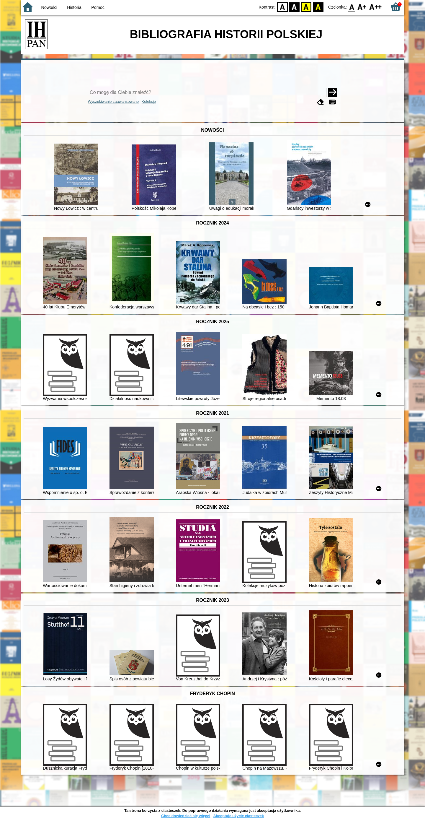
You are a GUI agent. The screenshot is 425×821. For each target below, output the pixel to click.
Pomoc (97, 7)
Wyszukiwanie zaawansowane (113, 101)
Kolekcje (149, 101)
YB (306, 6)
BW (294, 6)
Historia (74, 7)
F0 (351, 6)
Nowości (49, 7)
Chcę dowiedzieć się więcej (185, 816)
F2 (375, 6)
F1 (362, 6)
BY (318, 6)
